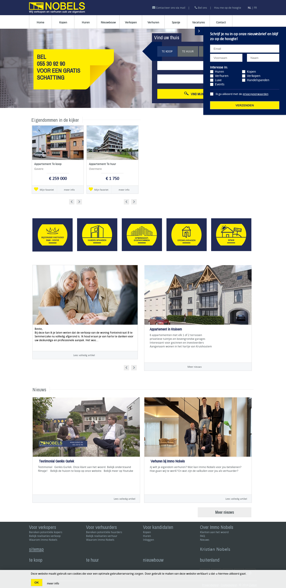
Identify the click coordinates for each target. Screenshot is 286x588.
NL (249, 8)
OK (36, 582)
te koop (35, 560)
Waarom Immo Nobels (43, 540)
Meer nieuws (194, 366)
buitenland (209, 560)
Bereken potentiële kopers (45, 532)
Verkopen (131, 22)
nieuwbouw (153, 560)
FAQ (202, 536)
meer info (69, 189)
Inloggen (148, 540)
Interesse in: (219, 67)
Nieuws (204, 540)
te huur (92, 560)
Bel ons (201, 8)
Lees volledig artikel (84, 355)
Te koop (167, 51)
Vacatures (198, 22)
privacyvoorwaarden (255, 94)
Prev (73, 201)
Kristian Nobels (215, 549)
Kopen (63, 22)
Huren (86, 22)
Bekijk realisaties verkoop (45, 536)
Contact (221, 22)
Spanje (176, 22)
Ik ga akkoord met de (242, 94)
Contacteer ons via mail (169, 8)
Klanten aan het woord (214, 532)
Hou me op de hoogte (227, 8)
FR (255, 8)
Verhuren (153, 22)
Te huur (188, 51)
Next (80, 201)
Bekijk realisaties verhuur (101, 536)
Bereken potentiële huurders (104, 532)
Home (40, 22)
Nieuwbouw (108, 22)
